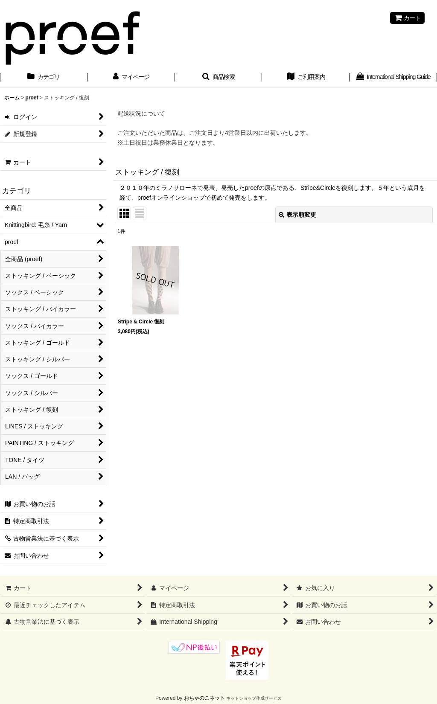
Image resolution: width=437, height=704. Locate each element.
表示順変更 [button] (297, 214)
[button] (218, 77)
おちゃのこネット (204, 698)
